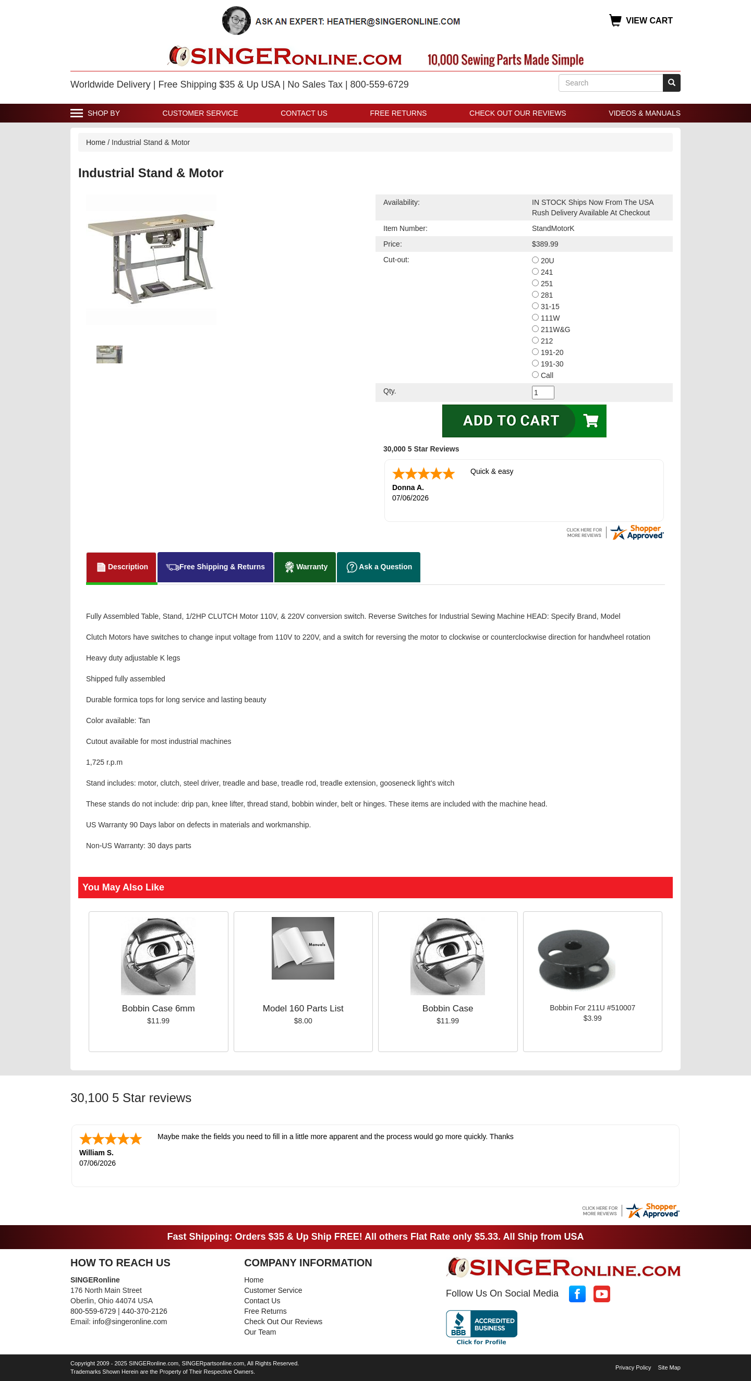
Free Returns (398, 113)
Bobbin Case (447, 1008)
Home (95, 142)
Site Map (669, 1367)
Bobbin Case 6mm (158, 1008)
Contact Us (304, 113)
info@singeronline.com (130, 1321)
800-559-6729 (93, 1311)
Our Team (260, 1332)
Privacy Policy (633, 1367)
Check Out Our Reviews (517, 113)
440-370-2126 (144, 1311)
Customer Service (200, 113)
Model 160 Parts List (303, 1008)
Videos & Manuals (645, 113)
